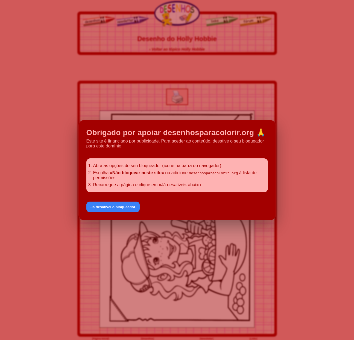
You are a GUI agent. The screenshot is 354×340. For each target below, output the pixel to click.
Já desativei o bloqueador (113, 207)
